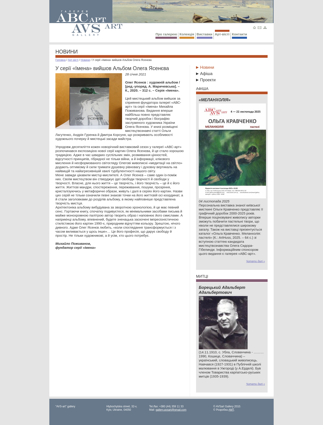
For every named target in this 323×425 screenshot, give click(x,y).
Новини (66, 52)
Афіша (206, 73)
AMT (231, 409)
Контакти (239, 35)
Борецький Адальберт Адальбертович (222, 290)
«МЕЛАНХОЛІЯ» (215, 100)
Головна (60, 60)
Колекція (186, 35)
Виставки (204, 35)
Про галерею (166, 35)
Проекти (208, 80)
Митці (202, 276)
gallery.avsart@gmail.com (171, 409)
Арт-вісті (222, 33)
